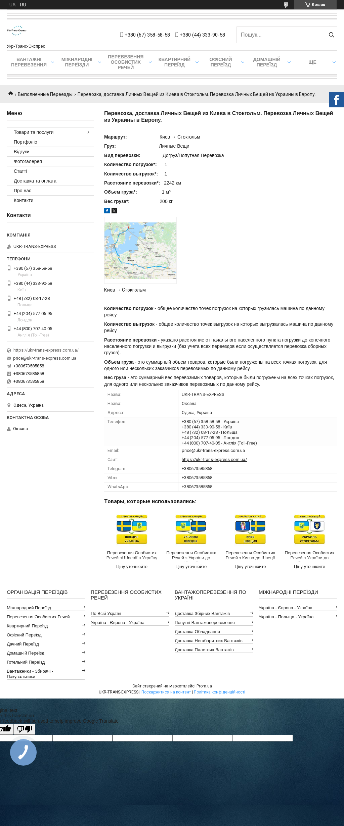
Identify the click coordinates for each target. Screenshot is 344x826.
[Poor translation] (24, 729)
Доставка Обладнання (197, 631)
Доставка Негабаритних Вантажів (209, 640)
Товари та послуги (33, 132)
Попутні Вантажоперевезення (205, 622)
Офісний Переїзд (24, 634)
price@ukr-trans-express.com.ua (213, 450)
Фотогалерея (28, 161)
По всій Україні (106, 613)
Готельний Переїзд (26, 662)
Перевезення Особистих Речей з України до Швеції (191, 556)
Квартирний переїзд (174, 62)
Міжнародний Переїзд (29, 607)
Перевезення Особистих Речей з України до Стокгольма (310, 556)
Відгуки (22, 151)
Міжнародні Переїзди (76, 62)
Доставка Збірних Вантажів (202, 613)
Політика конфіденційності (219, 692)
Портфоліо (25, 142)
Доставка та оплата (35, 181)
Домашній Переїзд (267, 62)
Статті (20, 171)
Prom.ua (204, 686)
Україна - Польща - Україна (286, 616)
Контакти (23, 200)
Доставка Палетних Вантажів (204, 649)
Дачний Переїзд (23, 644)
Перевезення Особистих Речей (125, 62)
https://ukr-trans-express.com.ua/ (214, 459)
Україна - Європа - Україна (117, 622)
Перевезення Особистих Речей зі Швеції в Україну (131, 555)
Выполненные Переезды (45, 94)
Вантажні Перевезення (29, 62)
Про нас (22, 190)
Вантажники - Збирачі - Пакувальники (30, 674)
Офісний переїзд (221, 62)
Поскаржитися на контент (166, 692)
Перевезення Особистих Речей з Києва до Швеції (250, 555)
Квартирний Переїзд (27, 625)
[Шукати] (331, 35)
